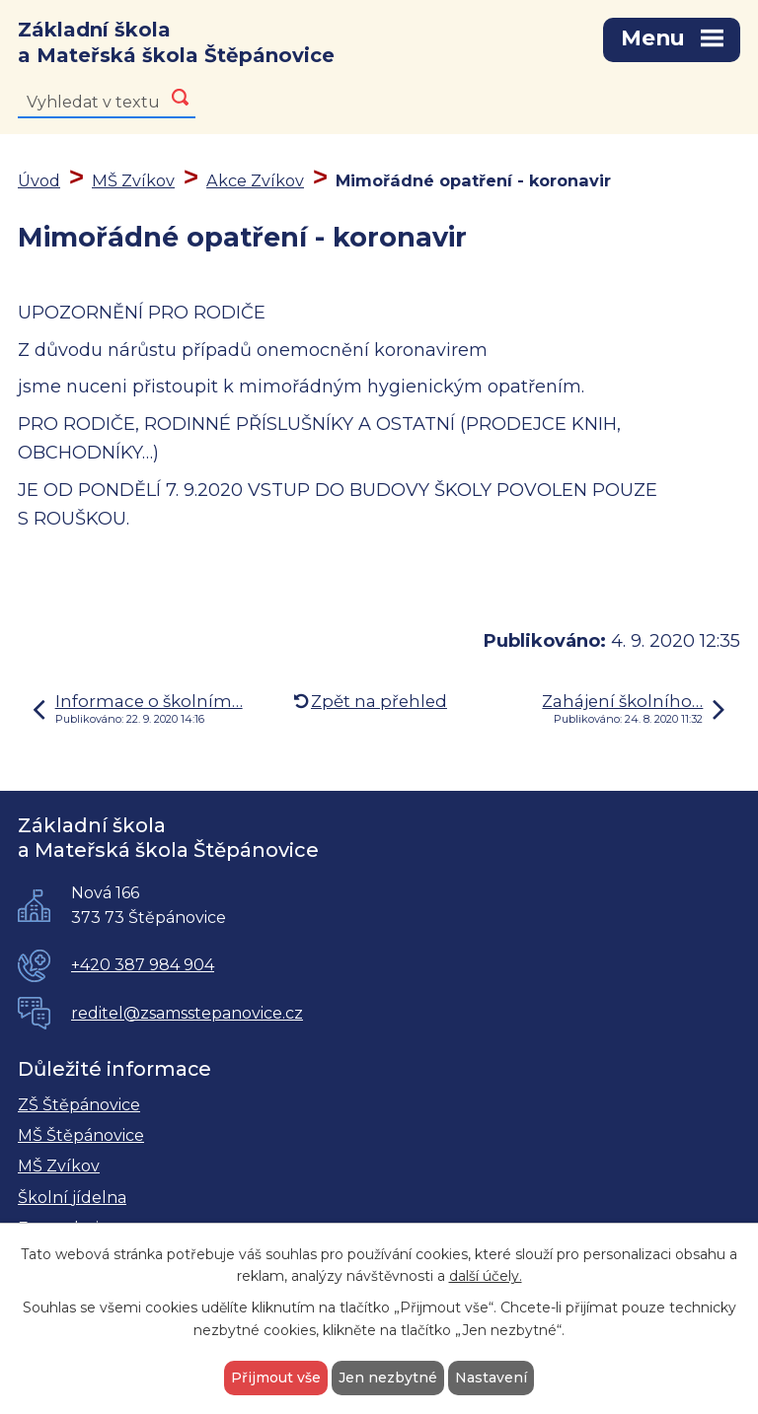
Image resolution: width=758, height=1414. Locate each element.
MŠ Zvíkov (133, 181)
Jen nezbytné (388, 1377)
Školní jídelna (72, 1198)
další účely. (485, 1277)
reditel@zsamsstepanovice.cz (187, 1014)
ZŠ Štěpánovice (79, 1105)
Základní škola (176, 44)
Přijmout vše (276, 1377)
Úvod (39, 181)
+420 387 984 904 (142, 966)
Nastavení (491, 1377)
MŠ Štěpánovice (81, 1136)
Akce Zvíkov (255, 181)
